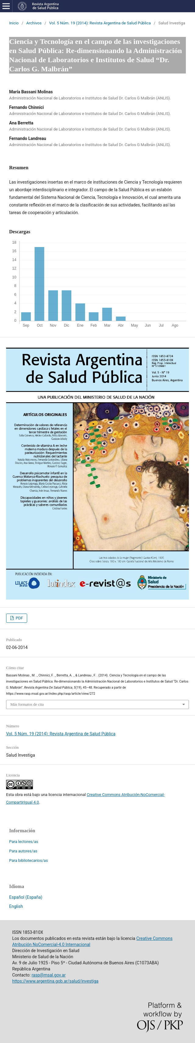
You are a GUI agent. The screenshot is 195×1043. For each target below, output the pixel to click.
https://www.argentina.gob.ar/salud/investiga (55, 981)
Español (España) (25, 897)
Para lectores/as (23, 841)
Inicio (14, 23)
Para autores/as (23, 851)
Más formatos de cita (27, 704)
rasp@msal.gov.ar (49, 975)
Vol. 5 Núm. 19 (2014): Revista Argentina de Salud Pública (100, 23)
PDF (19, 618)
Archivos (33, 23)
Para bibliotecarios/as (28, 860)
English (16, 906)
